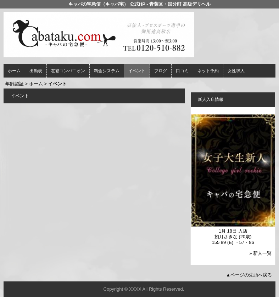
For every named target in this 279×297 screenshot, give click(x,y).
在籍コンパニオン (68, 70)
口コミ (182, 70)
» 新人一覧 (260, 253)
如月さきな (226, 236)
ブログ (160, 70)
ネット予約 (208, 70)
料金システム (106, 70)
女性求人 (236, 70)
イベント (136, 70)
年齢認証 (14, 83)
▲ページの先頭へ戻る (249, 275)
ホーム (14, 70)
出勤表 (35, 70)
